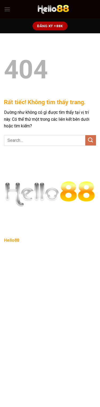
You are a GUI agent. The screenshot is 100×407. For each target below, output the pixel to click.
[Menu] (7, 9)
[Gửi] (90, 140)
